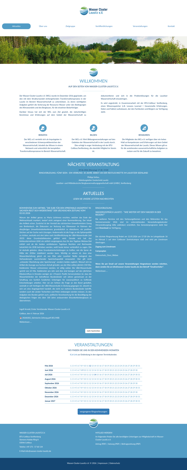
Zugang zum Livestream (105, 246)
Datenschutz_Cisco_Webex (106, 255)
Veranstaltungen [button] (140, 26)
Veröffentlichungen (103, 26)
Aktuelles (16, 26)
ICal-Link (73, 354)
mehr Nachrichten (93, 331)
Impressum (103, 463)
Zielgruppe (70, 26)
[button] (90, 366)
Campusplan (100, 251)
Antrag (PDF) (100, 444)
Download (103, 228)
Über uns (43, 26)
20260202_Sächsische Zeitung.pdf (40, 318)
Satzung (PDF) (114, 444)
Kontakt (171, 26)
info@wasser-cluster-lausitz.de (38, 451)
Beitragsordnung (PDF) (131, 444)
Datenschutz (114, 463)
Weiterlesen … (25, 322)
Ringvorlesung (103, 208)
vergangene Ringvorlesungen (93, 411)
